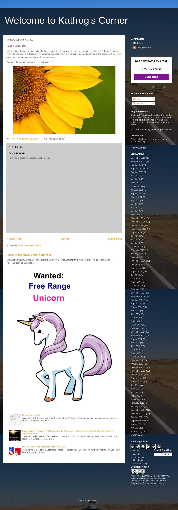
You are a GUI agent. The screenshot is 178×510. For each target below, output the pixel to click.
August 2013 (136, 339)
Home (65, 238)
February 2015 (137, 289)
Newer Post (13, 238)
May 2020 (135, 179)
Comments (139, 103)
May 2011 (135, 435)
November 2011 (138, 413)
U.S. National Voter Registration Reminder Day (43, 447)
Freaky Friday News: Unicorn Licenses (28, 254)
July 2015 (135, 275)
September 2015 (138, 268)
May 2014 (135, 317)
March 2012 (136, 399)
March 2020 (136, 186)
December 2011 (138, 410)
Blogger (94, 501)
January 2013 (137, 364)
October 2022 (137, 165)
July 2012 (135, 385)
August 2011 (136, 424)
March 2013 (136, 357)
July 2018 (135, 200)
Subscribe (151, 76)
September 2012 (138, 378)
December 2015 (138, 257)
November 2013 (138, 335)
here (144, 139)
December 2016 (138, 218)
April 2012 (135, 396)
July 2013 (135, 342)
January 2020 (137, 190)
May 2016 (135, 243)
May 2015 (135, 278)
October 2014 (137, 300)
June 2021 (135, 175)
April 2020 (135, 182)
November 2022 (138, 161)
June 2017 (135, 207)
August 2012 (136, 381)
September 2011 (138, 421)
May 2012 (135, 392)
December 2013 (138, 332)
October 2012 (137, 374)
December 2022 (138, 158)
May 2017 (135, 211)
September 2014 (138, 303)
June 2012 (135, 389)
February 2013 (137, 360)
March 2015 (136, 285)
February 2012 (137, 403)
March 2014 (136, 325)
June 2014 (135, 314)
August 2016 (136, 232)
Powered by (151, 86)
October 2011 (137, 417)
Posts (136, 99)
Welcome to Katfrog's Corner (66, 20)
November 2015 (138, 261)
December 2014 (138, 293)
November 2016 (138, 222)
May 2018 (135, 204)
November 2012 (138, 371)
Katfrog (139, 43)
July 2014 (135, 310)
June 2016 (135, 239)
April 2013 (135, 353)
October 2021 (137, 172)
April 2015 (135, 282)
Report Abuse (139, 147)
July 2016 (135, 236)
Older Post (115, 238)
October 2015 (137, 264)
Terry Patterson (143, 47)
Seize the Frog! (140, 463)
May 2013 (135, 349)
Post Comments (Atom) (30, 245)
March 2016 (136, 246)
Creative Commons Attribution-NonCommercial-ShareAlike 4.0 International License (148, 480)
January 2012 (137, 406)
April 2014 (135, 321)
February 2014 (137, 328)
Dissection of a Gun (31, 415)
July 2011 (135, 428)
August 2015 (136, 271)
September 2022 (138, 168)
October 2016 (137, 225)
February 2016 (137, 250)
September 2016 (138, 229)
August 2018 (136, 197)
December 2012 (138, 367)
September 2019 (138, 193)
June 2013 (135, 346)
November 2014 (138, 296)
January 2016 (137, 254)
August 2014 (136, 307)
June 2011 (135, 431)
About (136, 454)
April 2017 (135, 214)
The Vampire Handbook (139, 458)
